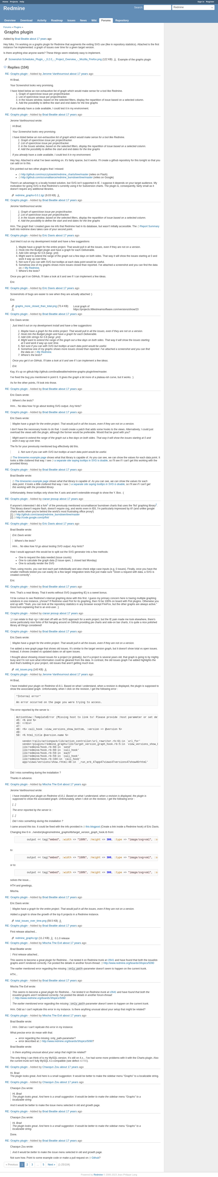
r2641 (111, 960)
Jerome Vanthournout (55, 73)
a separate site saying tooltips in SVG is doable (81, 460)
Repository (122, 20)
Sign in (201, 1)
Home (5, 1)
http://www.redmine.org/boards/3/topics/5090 (129, 963)
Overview (10, 20)
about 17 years (38, 38)
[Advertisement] (185, 90)
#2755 (83, 1060)
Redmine (98, 1174)
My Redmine (32, 267)
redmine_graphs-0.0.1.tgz (29, 195)
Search (138, 7)
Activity (41, 20)
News (83, 20)
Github (95, 1157)
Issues (71, 20)
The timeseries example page (29, 457)
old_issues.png (23, 669)
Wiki (94, 20)
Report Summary (149, 226)
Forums (106, 20)
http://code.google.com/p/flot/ (32, 517)
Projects (14, 1)
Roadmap (57, 20)
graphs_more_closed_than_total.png (36, 306)
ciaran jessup (50, 498)
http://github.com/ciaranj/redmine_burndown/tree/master (48, 514)
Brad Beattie (22, 38)
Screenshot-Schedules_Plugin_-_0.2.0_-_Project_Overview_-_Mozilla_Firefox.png (55, 59)
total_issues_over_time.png (30, 920)
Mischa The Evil (52, 784)
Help (22, 1)
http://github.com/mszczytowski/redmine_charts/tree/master (54, 174)
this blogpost (93, 826)
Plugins (17, 27)
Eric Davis (48, 235)
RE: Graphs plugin (16, 73)
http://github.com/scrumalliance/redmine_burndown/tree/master (57, 177)
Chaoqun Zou (50, 1067)
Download (26, 20)
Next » (51, 1164)
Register (210, 1)
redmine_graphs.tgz (26, 938)
